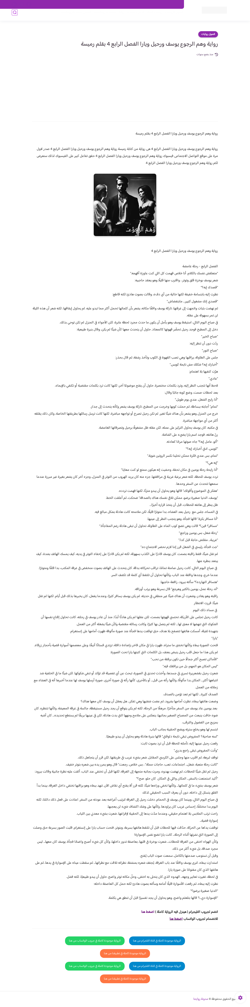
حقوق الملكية (159, 4)
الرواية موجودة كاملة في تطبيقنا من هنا (125, 953)
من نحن (143, 4)
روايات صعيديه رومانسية (106, 16)
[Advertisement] (125, 86)
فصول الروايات (171, 16)
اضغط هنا (176, 919)
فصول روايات (208, 34)
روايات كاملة (151, 16)
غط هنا (145, 912)
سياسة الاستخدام (125, 4)
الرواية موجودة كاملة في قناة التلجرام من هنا (157, 940)
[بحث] (15, 16)
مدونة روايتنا (200, 999)
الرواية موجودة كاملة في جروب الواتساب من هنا (95, 940)
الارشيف (83, 4)
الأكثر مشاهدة (132, 16)
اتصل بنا (175, 4)
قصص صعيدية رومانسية (72, 16)
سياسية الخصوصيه (101, 4)
